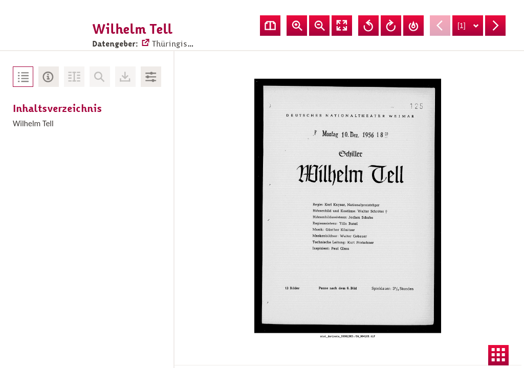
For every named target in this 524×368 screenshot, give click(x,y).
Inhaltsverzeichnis (23, 76)
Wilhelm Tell (33, 123)
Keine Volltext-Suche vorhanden (100, 76)
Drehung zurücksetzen (413, 25)
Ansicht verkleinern (319, 25)
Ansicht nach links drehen (368, 25)
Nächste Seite (495, 25)
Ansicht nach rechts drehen (391, 25)
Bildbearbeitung (151, 76)
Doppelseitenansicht (270, 25)
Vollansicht (342, 25)
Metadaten (48, 76)
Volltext (74, 76)
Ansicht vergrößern (297, 25)
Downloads (125, 76)
